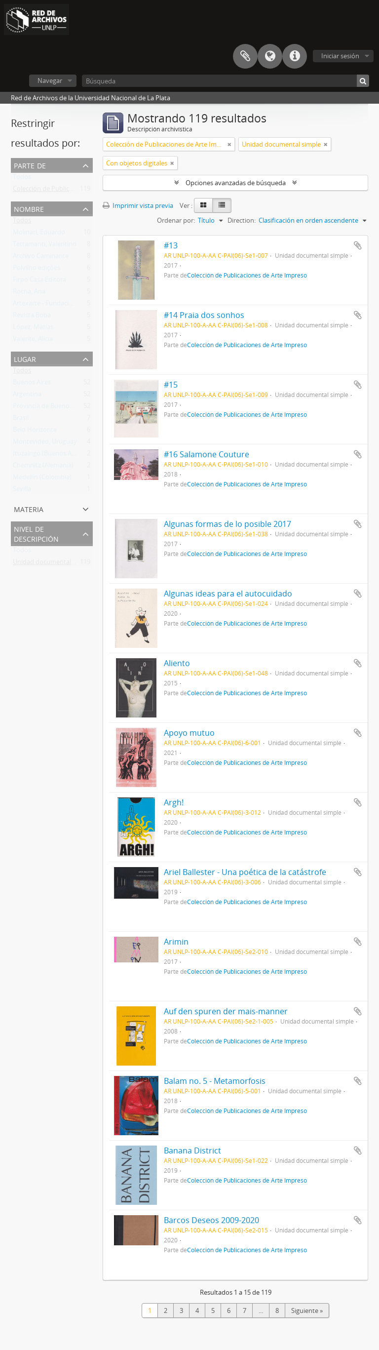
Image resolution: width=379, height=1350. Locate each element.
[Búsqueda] (225, 81)
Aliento (177, 663)
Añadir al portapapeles (358, 245)
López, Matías (33, 328)
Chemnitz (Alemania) (43, 467)
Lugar (25, 358)
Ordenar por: (176, 220)
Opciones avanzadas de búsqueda (235, 182)
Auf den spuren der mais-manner (226, 1011)
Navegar (50, 80)
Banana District (192, 1150)
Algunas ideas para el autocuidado (228, 593)
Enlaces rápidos (294, 56)
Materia (28, 508)
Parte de (30, 164)
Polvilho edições (36, 269)
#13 (171, 245)
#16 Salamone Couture (206, 454)
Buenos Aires (32, 384)
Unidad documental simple (52, 563)
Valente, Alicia (33, 340)
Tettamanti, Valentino (44, 245)
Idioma (270, 56)
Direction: (241, 220)
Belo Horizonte (35, 431)
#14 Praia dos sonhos (204, 315)
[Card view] (203, 205)
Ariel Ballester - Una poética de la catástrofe (245, 872)
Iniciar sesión (340, 55)
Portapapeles (245, 56)
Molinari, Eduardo (39, 234)
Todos (22, 178)
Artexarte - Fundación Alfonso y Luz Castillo (76, 305)
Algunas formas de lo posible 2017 (227, 523)
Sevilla (22, 490)
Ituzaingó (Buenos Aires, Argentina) (64, 455)
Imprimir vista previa (138, 205)
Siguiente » (307, 1310)
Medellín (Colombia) (42, 479)
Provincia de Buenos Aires (50, 407)
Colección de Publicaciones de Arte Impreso (76, 190)
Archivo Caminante (41, 257)
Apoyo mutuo (189, 732)
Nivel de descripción (36, 533)
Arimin (176, 941)
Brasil (21, 419)
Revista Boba (32, 317)
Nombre (29, 208)
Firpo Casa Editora (39, 281)
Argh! (174, 802)
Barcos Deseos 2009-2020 (211, 1220)
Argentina (27, 396)
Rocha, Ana (29, 293)
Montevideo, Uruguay (45, 443)
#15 (171, 384)
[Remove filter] (229, 144)
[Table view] (221, 205)
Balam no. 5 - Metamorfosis (214, 1080)
